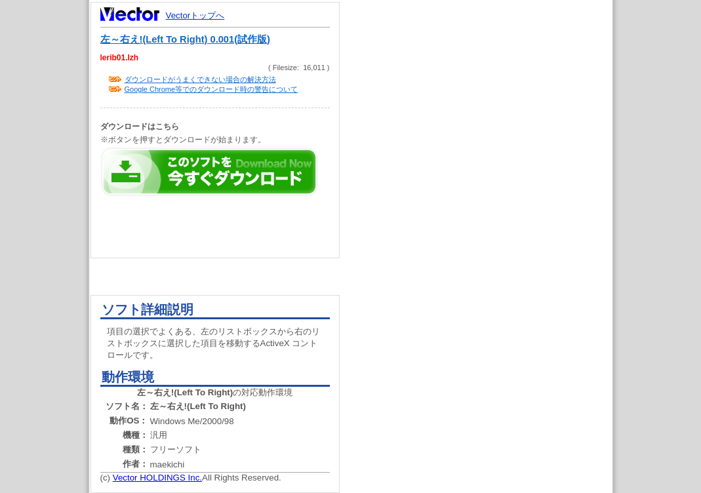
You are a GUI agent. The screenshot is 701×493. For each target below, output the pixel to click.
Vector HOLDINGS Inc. (157, 478)
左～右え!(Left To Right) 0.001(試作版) (185, 39)
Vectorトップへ (195, 15)
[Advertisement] (487, 249)
